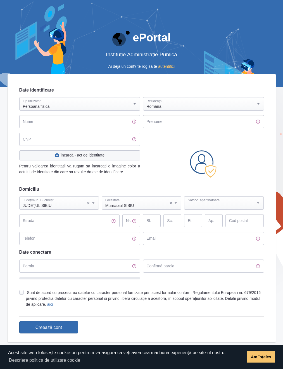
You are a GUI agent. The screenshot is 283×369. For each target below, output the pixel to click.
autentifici (166, 66)
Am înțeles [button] (261, 357)
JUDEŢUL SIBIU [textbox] (56, 203)
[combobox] (79, 104)
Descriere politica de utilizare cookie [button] (44, 360)
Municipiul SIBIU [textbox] (138, 203)
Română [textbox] (154, 106)
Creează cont (48, 327)
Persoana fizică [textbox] (36, 106)
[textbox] (223, 198)
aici (50, 304)
